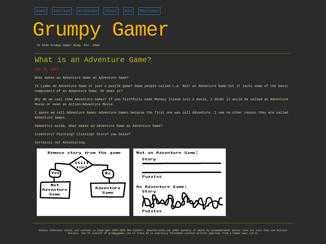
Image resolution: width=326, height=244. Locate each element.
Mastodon (149, 11)
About (111, 11)
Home (41, 11)
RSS (128, 11)
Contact (61, 11)
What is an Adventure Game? (93, 60)
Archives (87, 11)
